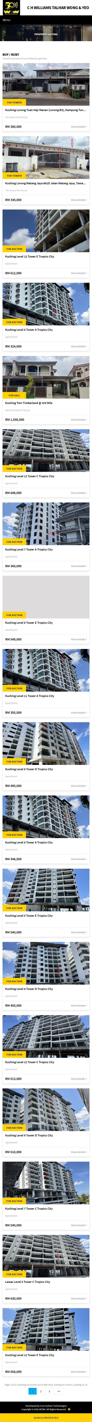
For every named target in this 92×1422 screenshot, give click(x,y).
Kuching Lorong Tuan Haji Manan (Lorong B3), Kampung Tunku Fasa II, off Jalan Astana (46, 110)
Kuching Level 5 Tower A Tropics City (29, 330)
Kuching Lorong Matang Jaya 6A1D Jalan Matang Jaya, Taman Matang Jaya (46, 183)
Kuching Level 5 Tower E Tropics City (29, 916)
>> (59, 1391)
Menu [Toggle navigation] (6, 20)
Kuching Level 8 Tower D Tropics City (29, 769)
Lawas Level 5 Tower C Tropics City (27, 1282)
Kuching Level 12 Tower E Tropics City (29, 256)
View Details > (79, 126)
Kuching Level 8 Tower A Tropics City (29, 842)
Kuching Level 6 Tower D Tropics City (29, 989)
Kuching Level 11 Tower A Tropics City (29, 696)
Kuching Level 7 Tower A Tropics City (29, 549)
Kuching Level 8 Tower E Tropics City (29, 623)
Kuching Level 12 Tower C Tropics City (29, 476)
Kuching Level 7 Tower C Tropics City (29, 1208)
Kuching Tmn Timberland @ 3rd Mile (28, 403)
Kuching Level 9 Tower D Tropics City (29, 1135)
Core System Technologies (53, 1405)
